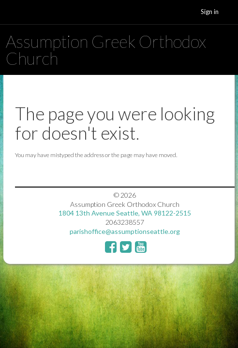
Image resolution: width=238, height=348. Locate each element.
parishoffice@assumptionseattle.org (125, 231)
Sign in (210, 11)
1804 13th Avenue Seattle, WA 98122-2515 (125, 213)
